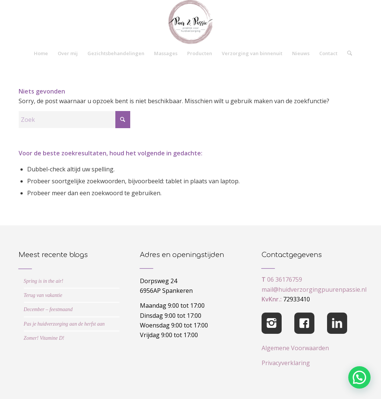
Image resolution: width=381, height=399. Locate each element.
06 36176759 (284, 279)
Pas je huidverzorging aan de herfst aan (64, 324)
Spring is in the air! (44, 281)
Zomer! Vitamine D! (44, 338)
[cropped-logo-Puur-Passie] (190, 22)
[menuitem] (41, 53)
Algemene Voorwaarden (295, 348)
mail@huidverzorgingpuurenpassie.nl (314, 289)
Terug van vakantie (43, 295)
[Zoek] (347, 53)
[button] (359, 377)
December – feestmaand (48, 309)
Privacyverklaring (286, 363)
